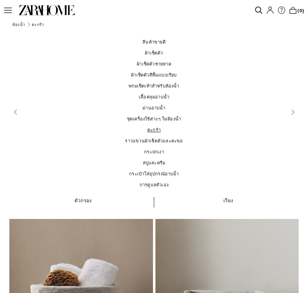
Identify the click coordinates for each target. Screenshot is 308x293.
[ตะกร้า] (154, 130)
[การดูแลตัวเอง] (154, 184)
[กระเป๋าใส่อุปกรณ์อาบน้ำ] (154, 174)
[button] (10, 10)
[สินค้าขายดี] (154, 42)
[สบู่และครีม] (154, 163)
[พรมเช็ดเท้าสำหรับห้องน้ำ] (154, 86)
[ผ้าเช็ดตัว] (154, 53)
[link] (46, 10)
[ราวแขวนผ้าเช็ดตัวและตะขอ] (154, 141)
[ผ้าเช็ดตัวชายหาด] (154, 64)
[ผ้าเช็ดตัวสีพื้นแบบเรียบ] (154, 75)
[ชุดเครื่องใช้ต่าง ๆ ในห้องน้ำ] (154, 119)
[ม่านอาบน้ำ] (154, 108)
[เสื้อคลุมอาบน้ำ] (154, 97)
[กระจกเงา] (154, 152)
